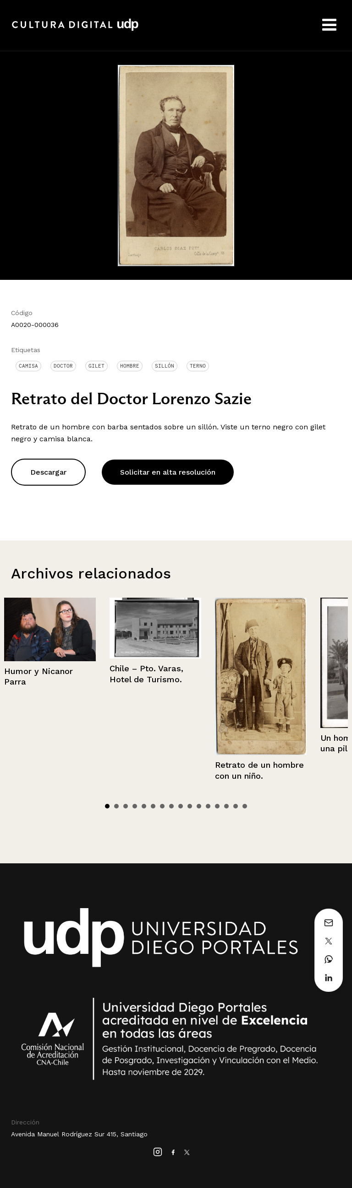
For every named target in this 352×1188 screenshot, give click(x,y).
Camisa (28, 366)
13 (217, 806)
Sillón (164, 366)
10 (189, 806)
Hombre (129, 366)
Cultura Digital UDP (75, 29)
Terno (198, 366)
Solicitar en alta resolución (167, 472)
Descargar (48, 472)
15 (235, 806)
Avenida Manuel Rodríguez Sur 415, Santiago (79, 1134)
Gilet (96, 366)
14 (226, 806)
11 (199, 806)
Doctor (63, 366)
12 (208, 806)
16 (244, 806)
